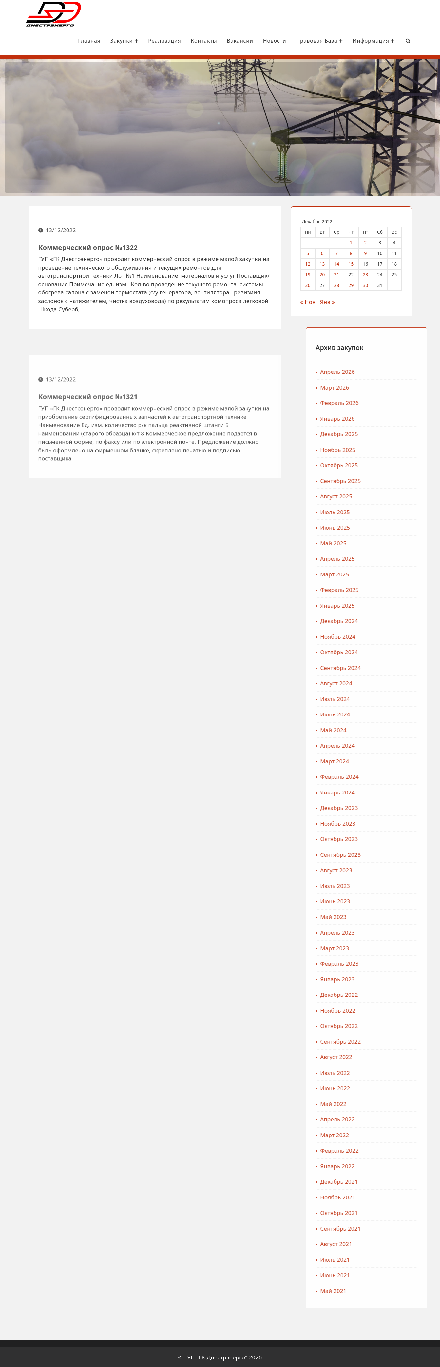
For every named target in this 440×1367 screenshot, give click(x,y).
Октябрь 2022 (395, 1025)
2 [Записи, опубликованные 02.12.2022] (370, 241)
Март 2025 (390, 573)
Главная (72, 40)
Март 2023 (390, 947)
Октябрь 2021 (395, 1212)
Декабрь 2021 (395, 1180)
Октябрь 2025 (395, 464)
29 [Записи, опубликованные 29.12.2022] (355, 284)
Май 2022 (389, 1103)
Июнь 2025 (391, 526)
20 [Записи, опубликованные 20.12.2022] (327, 274)
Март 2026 (390, 386)
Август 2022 (392, 1056)
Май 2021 (389, 1290)
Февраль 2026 (395, 402)
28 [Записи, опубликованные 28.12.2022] (341, 284)
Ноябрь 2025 (394, 448)
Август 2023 (392, 869)
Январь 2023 (393, 978)
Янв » (332, 301)
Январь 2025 (393, 604)
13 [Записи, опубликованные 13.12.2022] (327, 263)
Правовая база (301, 40)
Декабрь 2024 (395, 620)
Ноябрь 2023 (394, 822)
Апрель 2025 (393, 557)
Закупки (107, 40)
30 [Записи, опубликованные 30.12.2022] (370, 284)
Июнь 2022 (391, 1087)
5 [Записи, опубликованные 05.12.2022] (312, 252)
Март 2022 (390, 1134)
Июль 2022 (391, 1072)
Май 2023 (389, 916)
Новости (257, 40)
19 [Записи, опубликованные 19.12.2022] (312, 274)
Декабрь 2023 (395, 807)
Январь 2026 (393, 417)
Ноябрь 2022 (394, 1009)
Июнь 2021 (391, 1274)
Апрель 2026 (393, 370)
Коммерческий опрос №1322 (88, 251)
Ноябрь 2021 (394, 1196)
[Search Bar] (390, 40)
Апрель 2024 (393, 744)
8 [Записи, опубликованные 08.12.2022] (355, 252)
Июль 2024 (391, 698)
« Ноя (312, 301)
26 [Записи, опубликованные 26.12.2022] (312, 284)
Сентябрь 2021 (396, 1227)
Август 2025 (392, 495)
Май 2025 (389, 542)
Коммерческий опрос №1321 (88, 452)
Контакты (186, 40)
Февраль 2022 (395, 1149)
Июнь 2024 (391, 713)
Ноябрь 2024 (394, 635)
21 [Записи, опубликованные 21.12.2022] (341, 274)
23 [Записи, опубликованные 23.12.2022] (370, 274)
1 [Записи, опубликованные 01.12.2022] (355, 241)
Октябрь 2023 (395, 838)
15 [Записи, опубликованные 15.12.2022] (355, 263)
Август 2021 (392, 1243)
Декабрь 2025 (395, 433)
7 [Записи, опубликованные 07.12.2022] (341, 252)
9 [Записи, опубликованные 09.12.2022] (370, 252)
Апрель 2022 (393, 1118)
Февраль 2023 (395, 962)
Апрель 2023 (393, 931)
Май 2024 (389, 729)
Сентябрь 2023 (396, 853)
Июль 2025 (391, 511)
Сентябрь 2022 (396, 1040)
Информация (356, 40)
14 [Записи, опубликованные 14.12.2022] (341, 263)
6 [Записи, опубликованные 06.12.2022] (327, 252)
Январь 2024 (393, 791)
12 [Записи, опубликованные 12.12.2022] (312, 263)
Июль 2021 (391, 1258)
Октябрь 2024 (395, 651)
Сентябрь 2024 (396, 667)
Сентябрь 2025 (396, 480)
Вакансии (222, 40)
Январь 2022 (393, 1165)
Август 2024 (392, 682)
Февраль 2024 (395, 775)
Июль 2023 (391, 885)
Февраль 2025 (395, 589)
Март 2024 (390, 760)
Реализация (147, 40)
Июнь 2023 (391, 900)
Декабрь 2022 (395, 993)
